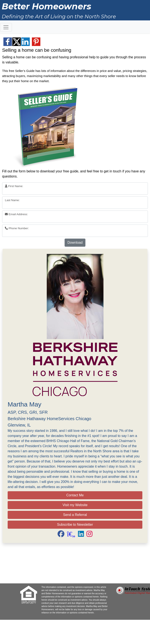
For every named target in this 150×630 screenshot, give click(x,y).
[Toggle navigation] (6, 27)
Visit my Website (75, 505)
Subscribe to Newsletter (75, 524)
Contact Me (75, 495)
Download (74, 242)
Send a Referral (75, 515)
